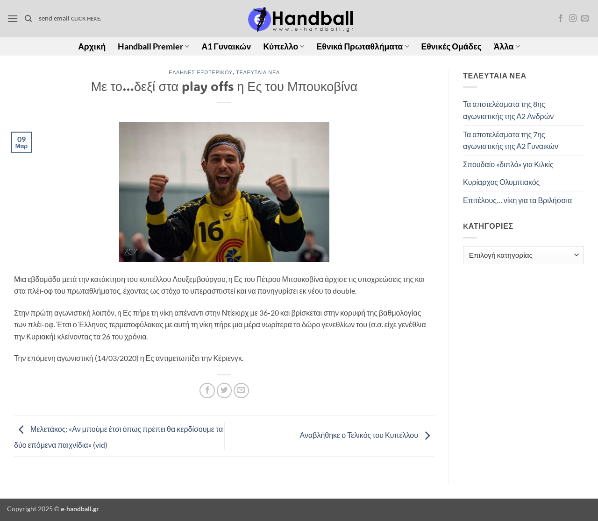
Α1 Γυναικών (226, 46)
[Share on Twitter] (224, 390)
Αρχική (92, 46)
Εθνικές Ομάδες (451, 46)
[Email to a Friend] (241, 390)
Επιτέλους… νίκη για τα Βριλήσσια (517, 200)
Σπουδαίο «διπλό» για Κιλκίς (508, 164)
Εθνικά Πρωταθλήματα (362, 46)
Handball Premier (153, 46)
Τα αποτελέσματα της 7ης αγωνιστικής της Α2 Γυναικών (510, 140)
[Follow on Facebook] (560, 18)
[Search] (28, 19)
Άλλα (507, 46)
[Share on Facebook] (207, 390)
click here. (86, 18)
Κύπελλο (283, 46)
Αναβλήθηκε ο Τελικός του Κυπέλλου (367, 434)
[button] (12, 18)
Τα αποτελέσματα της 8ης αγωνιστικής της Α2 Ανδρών (508, 109)
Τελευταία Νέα (258, 72)
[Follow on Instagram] (573, 18)
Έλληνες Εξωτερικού (201, 72)
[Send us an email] (585, 18)
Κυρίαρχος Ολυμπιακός (501, 181)
